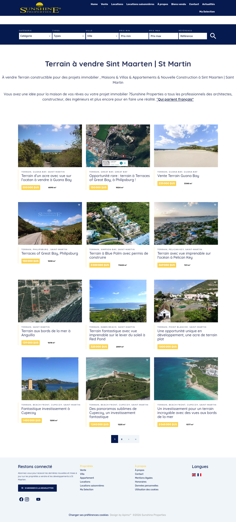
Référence (185, 31)
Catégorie (25, 31)
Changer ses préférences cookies (89, 515)
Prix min (124, 31)
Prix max (154, 31)
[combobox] (35, 36)
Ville (89, 31)
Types (56, 31)
